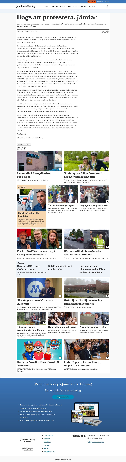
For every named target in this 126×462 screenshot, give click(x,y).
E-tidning (47, 439)
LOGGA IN (107, 1)
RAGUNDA (85, 11)
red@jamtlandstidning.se (96, 442)
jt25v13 (27, 144)
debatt (20, 144)
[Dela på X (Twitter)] (105, 31)
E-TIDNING (92, 6)
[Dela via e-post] (107, 31)
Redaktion (47, 442)
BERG (71, 11)
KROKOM (44, 11)
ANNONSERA (100, 1)
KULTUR (62, 6)
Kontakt (46, 448)
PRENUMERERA (91, 1)
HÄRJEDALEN (78, 11)
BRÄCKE (66, 11)
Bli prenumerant (63, 397)
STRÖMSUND (52, 11)
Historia (46, 445)
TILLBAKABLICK (83, 6)
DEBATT (75, 6)
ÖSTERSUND (59, 11)
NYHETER (47, 6)
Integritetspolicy (49, 452)
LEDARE (69, 6)
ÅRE (40, 11)
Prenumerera (48, 435)
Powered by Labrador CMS (63, 459)
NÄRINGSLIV (55, 6)
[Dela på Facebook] (102, 31)
